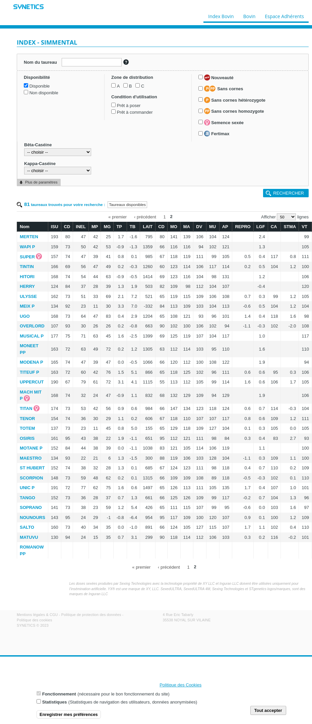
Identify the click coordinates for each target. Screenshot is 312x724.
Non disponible (43, 92)
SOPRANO (31, 507)
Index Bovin (221, 14)
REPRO (242, 226)
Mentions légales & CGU (37, 615)
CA (274, 226)
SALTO (27, 527)
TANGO (27, 497)
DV (199, 226)
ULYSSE (28, 296)
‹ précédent (145, 216)
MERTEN (29, 236)
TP (119, 226)
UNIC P (27, 487)
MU (212, 226)
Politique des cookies (34, 620)
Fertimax (217, 134)
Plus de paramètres (41, 182)
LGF (260, 226)
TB (132, 226)
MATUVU (29, 537)
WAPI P (27, 246)
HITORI (27, 276)
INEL (81, 226)
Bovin (249, 14)
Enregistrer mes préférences (69, 715)
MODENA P (31, 362)
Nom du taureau (40, 62)
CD (67, 226)
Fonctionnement (59, 695)
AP (225, 226)
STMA (290, 226)
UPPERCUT (32, 381)
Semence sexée (224, 122)
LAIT (147, 226)
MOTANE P (31, 448)
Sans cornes (223, 89)
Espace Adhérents (284, 14)
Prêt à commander (135, 112)
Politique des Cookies (180, 686)
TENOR (27, 418)
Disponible (39, 86)
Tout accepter (268, 711)
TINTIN (27, 266)
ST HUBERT (32, 467)
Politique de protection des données (91, 615)
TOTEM (27, 428)
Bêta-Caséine (38, 144)
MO (173, 226)
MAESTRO (31, 458)
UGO (25, 316)
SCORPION (31, 477)
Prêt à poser (129, 105)
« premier (117, 216)
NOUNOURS (32, 517)
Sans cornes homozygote (234, 111)
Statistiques (54, 703)
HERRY (27, 286)
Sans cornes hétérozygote (234, 100)
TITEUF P (29, 372)
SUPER (27, 256)
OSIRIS (27, 438)
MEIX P (27, 306)
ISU (54, 226)
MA (186, 226)
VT (304, 226)
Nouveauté (219, 77)
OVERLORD (32, 325)
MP (94, 226)
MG (107, 226)
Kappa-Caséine (40, 163)
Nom (24, 226)
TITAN (26, 408)
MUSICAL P (32, 336)
